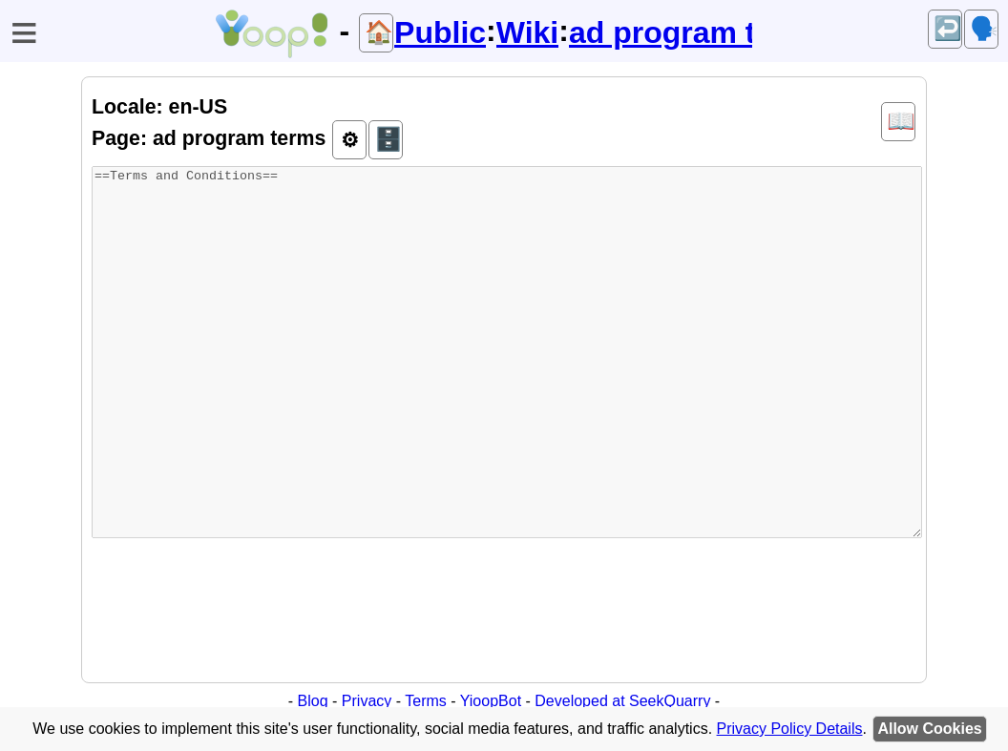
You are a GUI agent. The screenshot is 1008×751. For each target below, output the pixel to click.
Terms (426, 701)
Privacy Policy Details (790, 728)
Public (440, 32)
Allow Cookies (929, 728)
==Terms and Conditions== (507, 352)
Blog (313, 701)
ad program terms (660, 32)
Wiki (527, 32)
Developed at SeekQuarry (622, 701)
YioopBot (490, 701)
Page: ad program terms (209, 138)
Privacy (366, 701)
